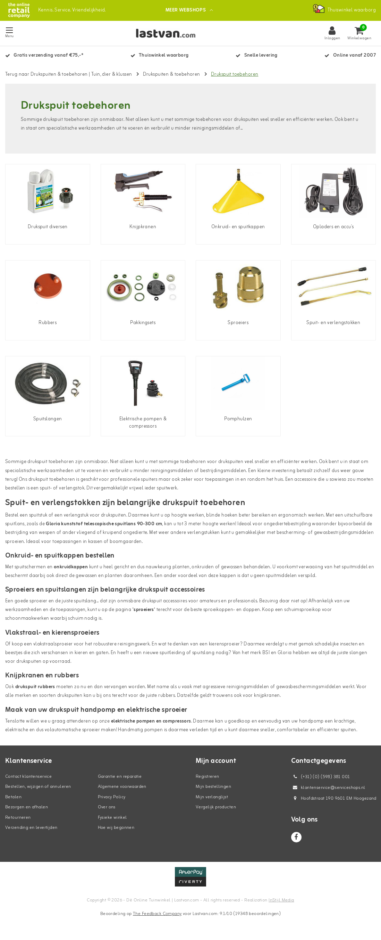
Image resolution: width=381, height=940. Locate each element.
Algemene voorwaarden (122, 786)
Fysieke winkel (112, 817)
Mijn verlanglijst (212, 797)
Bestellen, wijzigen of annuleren (38, 786)
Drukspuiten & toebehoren (171, 75)
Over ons (107, 807)
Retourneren (18, 817)
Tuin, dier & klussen (111, 75)
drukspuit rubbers (35, 687)
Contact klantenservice (28, 776)
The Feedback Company (157, 913)
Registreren (207, 776)
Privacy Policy (112, 797)
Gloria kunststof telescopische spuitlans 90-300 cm (104, 524)
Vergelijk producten (216, 807)
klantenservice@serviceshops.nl (328, 787)
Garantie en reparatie (120, 776)
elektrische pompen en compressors (151, 721)
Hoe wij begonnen (116, 827)
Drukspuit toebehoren (234, 75)
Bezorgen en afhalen (26, 807)
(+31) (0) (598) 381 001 (320, 777)
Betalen (13, 797)
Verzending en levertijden (31, 827)
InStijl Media (281, 900)
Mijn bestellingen (213, 786)
